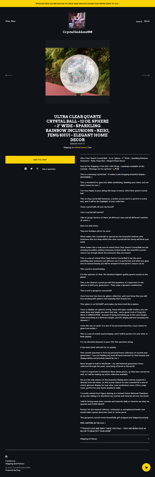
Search (139, 21)
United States (80, 147)
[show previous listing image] (11, 75)
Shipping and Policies (14, 463)
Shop (7, 21)
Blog (13, 21)
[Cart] (146, 467)
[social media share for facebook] (26, 168)
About (147, 21)
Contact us (10, 460)
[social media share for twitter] (32, 168)
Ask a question (48, 168)
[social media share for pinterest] (37, 168)
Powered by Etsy (12, 470)
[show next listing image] (143, 75)
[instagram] (6, 456)
